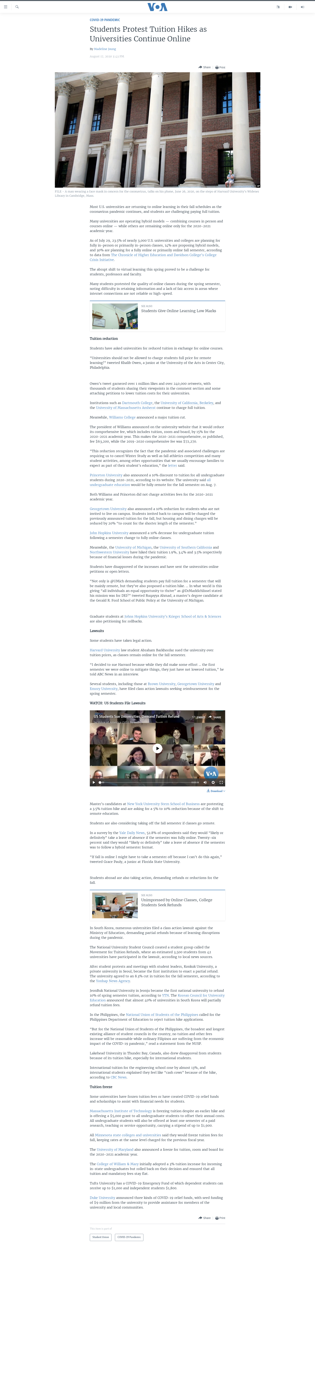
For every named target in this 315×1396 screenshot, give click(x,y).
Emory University (104, 689)
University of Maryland (115, 1150)
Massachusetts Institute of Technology (121, 1111)
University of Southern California (186, 547)
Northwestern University (109, 552)
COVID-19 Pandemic (105, 20)
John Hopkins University (109, 533)
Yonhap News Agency (113, 981)
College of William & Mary (118, 1164)
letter (172, 465)
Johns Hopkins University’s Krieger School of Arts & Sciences (173, 616)
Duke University (102, 1198)
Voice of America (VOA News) (118, 722)
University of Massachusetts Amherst (126, 408)
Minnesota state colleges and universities (128, 1135)
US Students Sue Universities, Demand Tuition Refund (136, 717)
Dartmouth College (137, 403)
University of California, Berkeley (187, 403)
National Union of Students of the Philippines (162, 1015)
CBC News (119, 1077)
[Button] (204, 67)
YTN (165, 995)
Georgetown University (108, 509)
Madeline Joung (105, 49)
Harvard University (105, 650)
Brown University (161, 684)
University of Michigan (133, 547)
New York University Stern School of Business (163, 804)
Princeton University (106, 475)
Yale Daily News (132, 833)
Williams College (122, 417)
